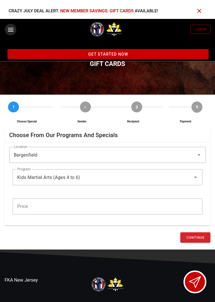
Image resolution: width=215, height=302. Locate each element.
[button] (107, 155)
